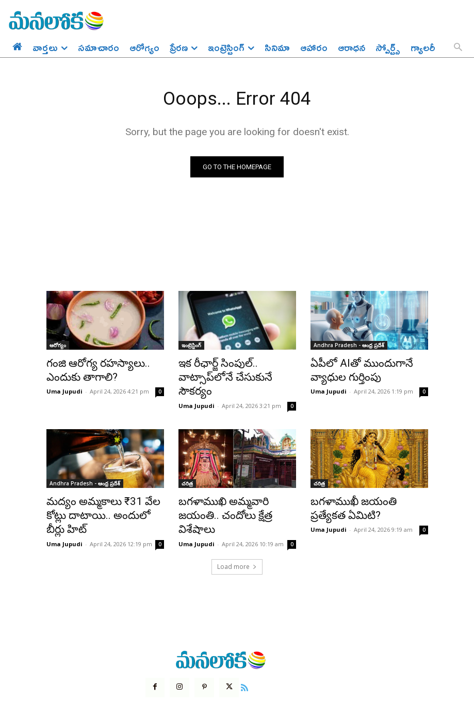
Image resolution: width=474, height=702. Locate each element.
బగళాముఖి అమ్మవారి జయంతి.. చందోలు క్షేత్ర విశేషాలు (233, 488)
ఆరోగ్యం (58, 347)
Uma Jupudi (64, 388)
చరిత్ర (187, 465)
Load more (237, 529)
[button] (458, 48)
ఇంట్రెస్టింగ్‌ (191, 347)
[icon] (238, 649)
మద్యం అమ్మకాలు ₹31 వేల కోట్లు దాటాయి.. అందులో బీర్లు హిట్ (102, 488)
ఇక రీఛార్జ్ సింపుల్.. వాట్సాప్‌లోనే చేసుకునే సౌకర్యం (234, 370)
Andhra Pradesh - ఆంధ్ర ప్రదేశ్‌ (349, 347)
